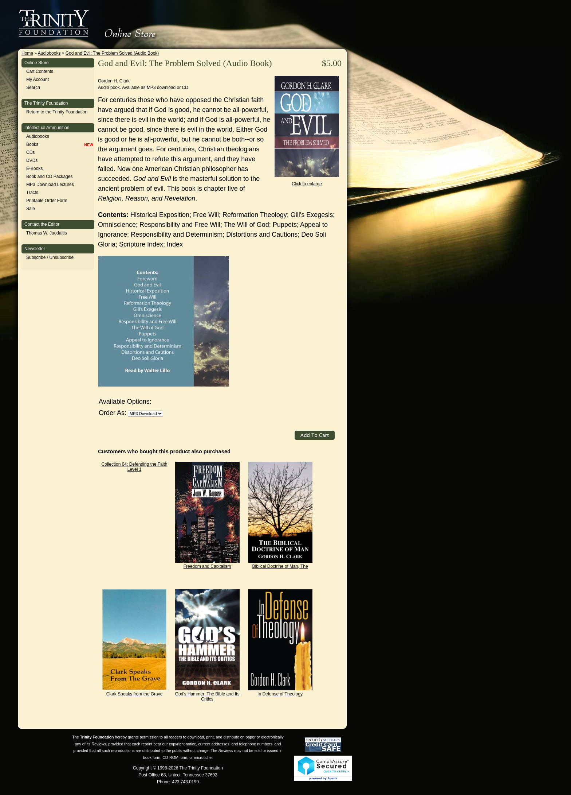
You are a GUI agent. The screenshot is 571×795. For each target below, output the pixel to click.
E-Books (34, 168)
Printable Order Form (46, 200)
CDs (30, 152)
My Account (37, 79)
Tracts (32, 192)
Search (33, 87)
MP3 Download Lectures (50, 184)
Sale (30, 208)
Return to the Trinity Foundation (56, 112)
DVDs (32, 160)
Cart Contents (39, 71)
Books (32, 144)
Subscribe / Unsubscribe (50, 257)
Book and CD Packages (49, 176)
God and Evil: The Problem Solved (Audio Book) (112, 53)
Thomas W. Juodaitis (46, 233)
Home (27, 53)
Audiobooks (49, 53)
